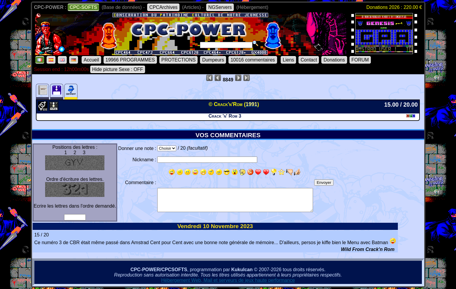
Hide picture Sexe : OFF (117, 69)
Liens (288, 59)
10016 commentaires (253, 59)
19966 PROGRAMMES (130, 59)
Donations (334, 59)
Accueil (91, 59)
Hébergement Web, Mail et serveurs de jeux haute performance (228, 280)
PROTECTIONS (178, 59)
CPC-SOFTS (83, 7)
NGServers (220, 7)
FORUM (360, 59)
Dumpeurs (213, 59)
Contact (309, 59)
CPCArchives (163, 7)
